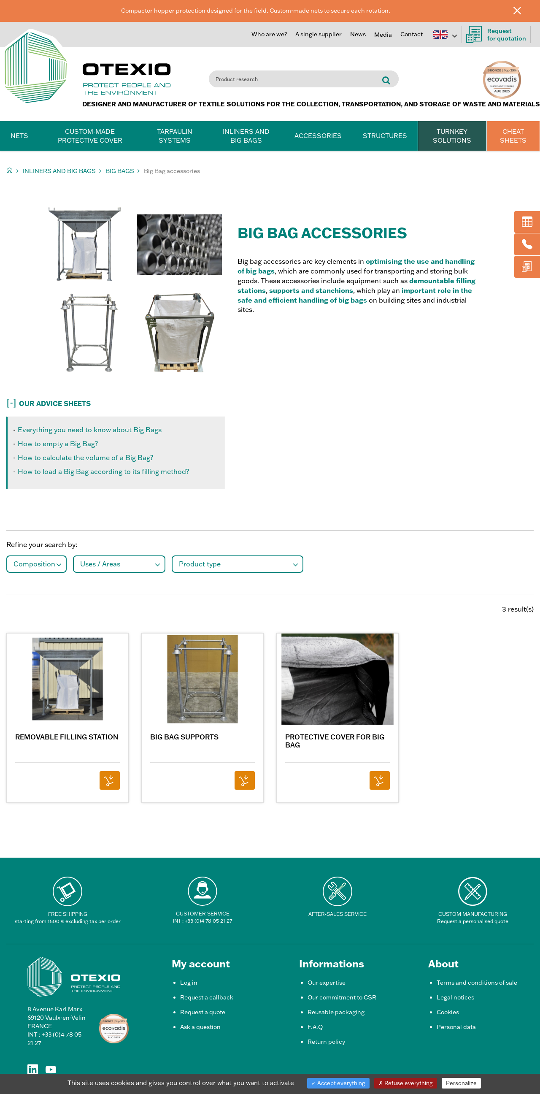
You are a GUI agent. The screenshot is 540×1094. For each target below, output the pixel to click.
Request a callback (206, 997)
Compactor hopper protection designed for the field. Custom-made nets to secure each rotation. (255, 10)
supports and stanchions (311, 290)
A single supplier (318, 34)
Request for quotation (496, 34)
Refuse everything (405, 1083)
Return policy (326, 1041)
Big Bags (119, 171)
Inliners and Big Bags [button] (246, 135)
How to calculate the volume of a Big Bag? (85, 457)
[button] (135, 401)
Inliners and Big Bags (59, 171)
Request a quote (202, 1012)
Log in (188, 982)
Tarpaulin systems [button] (174, 135)
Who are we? (269, 34)
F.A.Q (315, 1027)
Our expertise (327, 982)
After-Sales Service (337, 914)
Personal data (456, 1027)
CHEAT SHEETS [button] (513, 135)
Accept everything (338, 1083)
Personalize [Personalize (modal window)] (461, 1083)
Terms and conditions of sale (477, 982)
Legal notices (455, 997)
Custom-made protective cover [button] (90, 135)
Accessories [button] (318, 136)
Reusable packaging (336, 1012)
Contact (411, 34)
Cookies (448, 1012)
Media (383, 34)
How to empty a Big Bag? (58, 443)
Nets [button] (19, 136)
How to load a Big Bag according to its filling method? (103, 471)
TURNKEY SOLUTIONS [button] (452, 135)
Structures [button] (385, 136)
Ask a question (200, 1027)
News (358, 34)
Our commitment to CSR (342, 997)
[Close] (523, 10)
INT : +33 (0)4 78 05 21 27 (202, 921)
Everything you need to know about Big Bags (90, 429)
